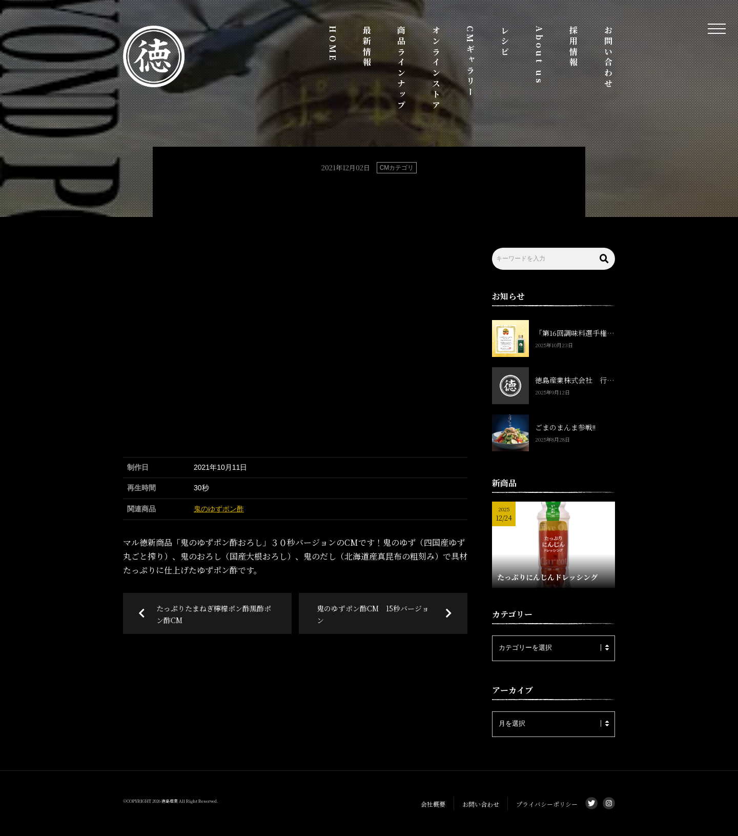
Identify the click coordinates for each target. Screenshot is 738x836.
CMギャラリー (470, 62)
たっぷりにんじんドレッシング (547, 577)
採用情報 (574, 47)
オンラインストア (436, 68)
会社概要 (433, 804)
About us (539, 55)
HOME (333, 44)
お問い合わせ (608, 58)
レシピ (504, 41)
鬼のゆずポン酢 (219, 509)
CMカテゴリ (397, 167)
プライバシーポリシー (547, 804)
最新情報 (367, 47)
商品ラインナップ (401, 68)
